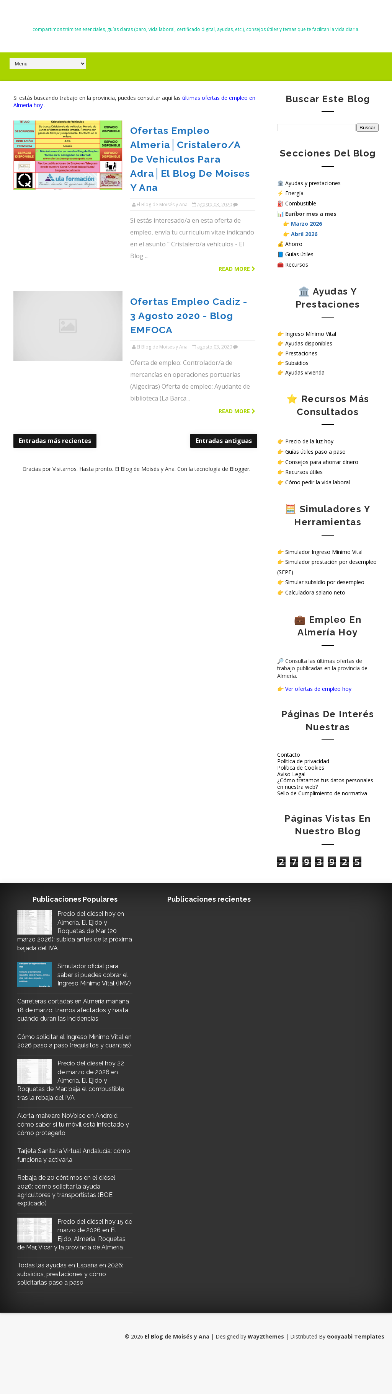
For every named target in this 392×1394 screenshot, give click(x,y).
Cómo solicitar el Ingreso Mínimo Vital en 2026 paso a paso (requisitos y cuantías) (69, 1062)
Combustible (300, 203)
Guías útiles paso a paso (315, 451)
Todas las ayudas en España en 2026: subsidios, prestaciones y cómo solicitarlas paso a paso (61, 1308)
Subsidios (297, 362)
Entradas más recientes (55, 353)
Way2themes (266, 1370)
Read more (232, 211)
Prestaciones (301, 353)
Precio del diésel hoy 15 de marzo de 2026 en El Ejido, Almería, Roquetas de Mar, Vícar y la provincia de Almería (68, 1264)
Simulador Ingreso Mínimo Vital (324, 551)
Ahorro (293, 244)
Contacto (288, 754)
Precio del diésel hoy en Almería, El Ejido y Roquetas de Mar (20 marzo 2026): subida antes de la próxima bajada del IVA (67, 931)
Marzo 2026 (306, 223)
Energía (294, 193)
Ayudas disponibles (308, 343)
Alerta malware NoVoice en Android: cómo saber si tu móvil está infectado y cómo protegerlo (68, 1150)
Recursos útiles (304, 472)
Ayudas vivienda (305, 372)
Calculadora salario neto (315, 592)
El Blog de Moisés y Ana (196, 16)
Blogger (237, 381)
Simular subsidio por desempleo (324, 582)
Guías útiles (299, 254)
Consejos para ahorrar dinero (321, 461)
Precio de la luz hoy (309, 441)
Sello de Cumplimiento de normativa (322, 793)
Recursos (296, 264)
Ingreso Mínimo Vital (310, 333)
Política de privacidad (303, 761)
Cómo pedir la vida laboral (317, 481)
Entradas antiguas (219, 353)
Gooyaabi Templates (355, 1370)
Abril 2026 (304, 233)
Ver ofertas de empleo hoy (318, 688)
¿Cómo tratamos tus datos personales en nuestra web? (325, 783)
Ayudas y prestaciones (313, 182)
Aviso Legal (291, 773)
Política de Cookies (300, 767)
